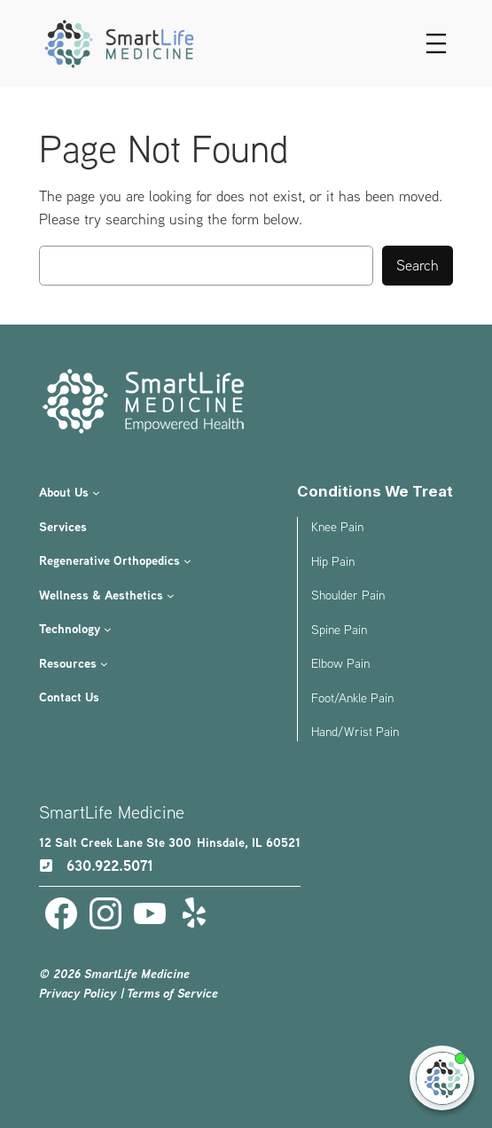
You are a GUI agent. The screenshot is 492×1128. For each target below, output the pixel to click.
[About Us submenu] (96, 493)
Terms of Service (172, 993)
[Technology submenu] (108, 629)
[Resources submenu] (104, 663)
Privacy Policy (77, 993)
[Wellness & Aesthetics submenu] (171, 595)
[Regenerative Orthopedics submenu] (187, 561)
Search (417, 264)
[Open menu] (436, 43)
